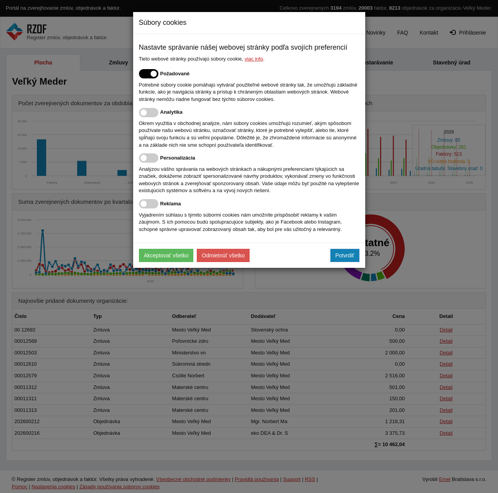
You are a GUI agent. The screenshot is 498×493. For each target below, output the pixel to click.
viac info (254, 59)
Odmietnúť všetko (223, 255)
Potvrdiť (344, 255)
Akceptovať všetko (166, 255)
